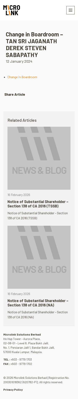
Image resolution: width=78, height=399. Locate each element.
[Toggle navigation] (70, 10)
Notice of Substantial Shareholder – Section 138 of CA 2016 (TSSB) (37, 203)
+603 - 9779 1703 (21, 359)
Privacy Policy (13, 389)
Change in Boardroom (22, 77)
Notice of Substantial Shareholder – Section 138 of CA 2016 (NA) (37, 302)
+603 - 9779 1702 (21, 364)
